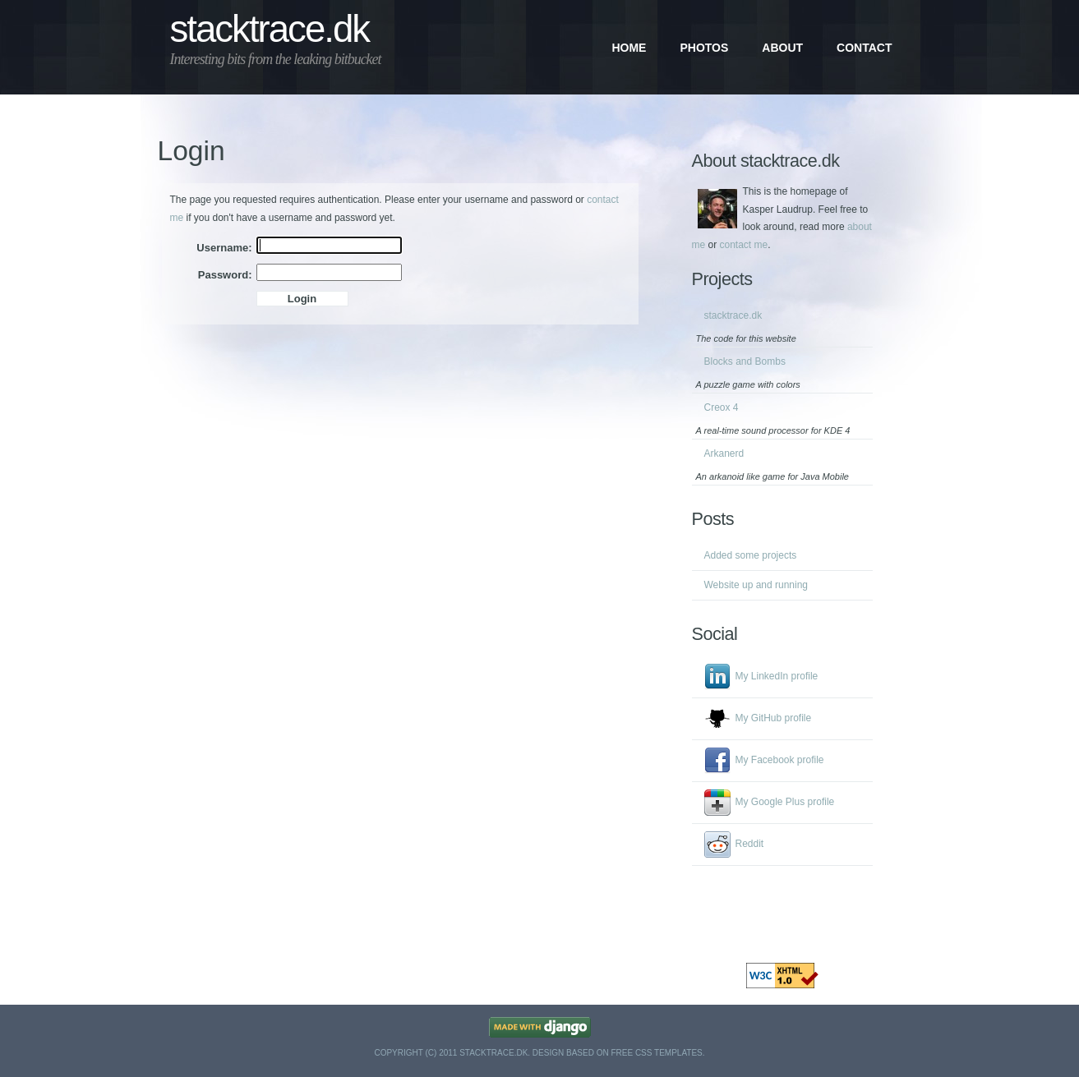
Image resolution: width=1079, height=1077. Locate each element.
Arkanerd (724, 453)
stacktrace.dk (270, 29)
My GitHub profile (773, 718)
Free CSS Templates (656, 1052)
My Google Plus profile (785, 802)
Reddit (749, 843)
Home (628, 47)
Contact (864, 47)
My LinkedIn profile (776, 676)
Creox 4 (721, 407)
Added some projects (750, 555)
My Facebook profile (779, 760)
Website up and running (756, 585)
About (782, 47)
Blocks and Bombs (745, 361)
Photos (704, 47)
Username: (223, 248)
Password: (225, 275)
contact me (744, 245)
